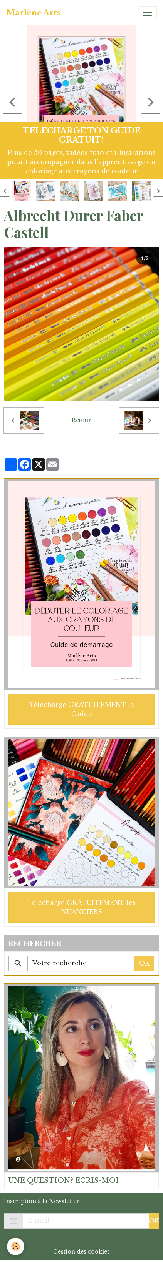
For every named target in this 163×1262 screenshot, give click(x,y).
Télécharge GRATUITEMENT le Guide (81, 709)
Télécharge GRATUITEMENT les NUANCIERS (82, 907)
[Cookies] (15, 1246)
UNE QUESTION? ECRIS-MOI (63, 1180)
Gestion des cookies (81, 1251)
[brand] (33, 13)
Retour (81, 420)
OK (144, 963)
